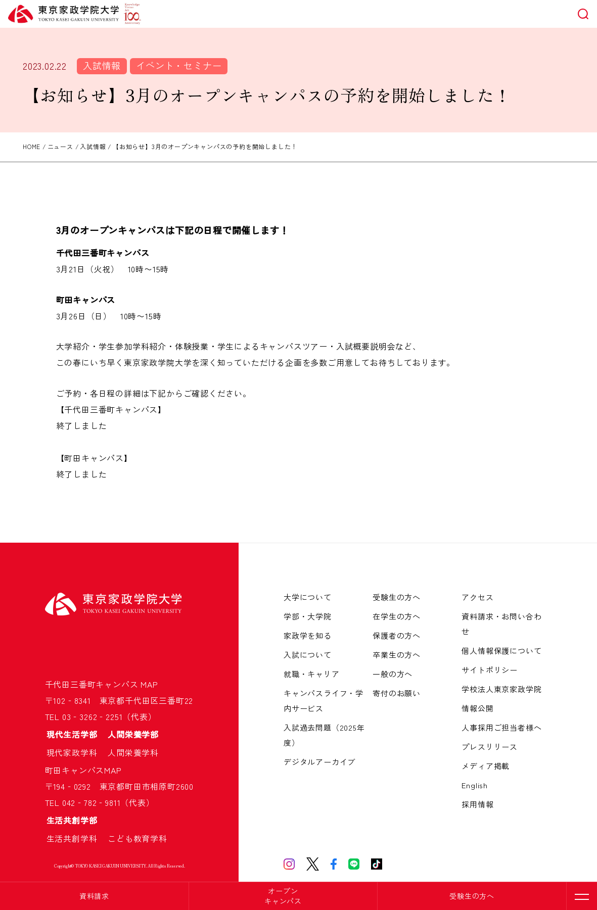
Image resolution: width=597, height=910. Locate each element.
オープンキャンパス (283, 896)
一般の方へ (392, 673)
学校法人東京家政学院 (501, 689)
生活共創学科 (76, 838)
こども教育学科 (137, 838)
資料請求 (94, 896)
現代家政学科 (76, 752)
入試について (308, 654)
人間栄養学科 (133, 752)
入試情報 (102, 65)
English (475, 785)
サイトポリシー (490, 669)
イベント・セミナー (178, 65)
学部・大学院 (308, 616)
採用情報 (477, 804)
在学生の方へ (397, 616)
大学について (308, 597)
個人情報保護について (501, 650)
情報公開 (477, 708)
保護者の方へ (397, 635)
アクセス (477, 597)
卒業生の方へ (397, 654)
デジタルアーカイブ (319, 761)
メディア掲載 (486, 765)
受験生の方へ (471, 896)
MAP (149, 684)
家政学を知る (308, 635)
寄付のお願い (397, 693)
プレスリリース (490, 746)
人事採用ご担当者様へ (501, 727)
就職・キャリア (312, 673)
